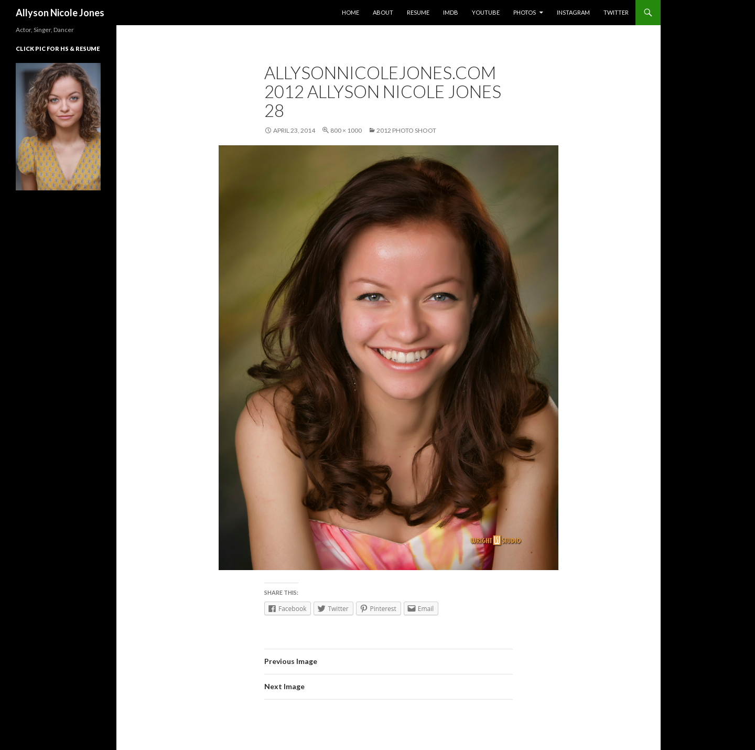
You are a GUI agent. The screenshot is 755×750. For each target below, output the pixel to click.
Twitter (616, 12)
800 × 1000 (346, 130)
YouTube (486, 12)
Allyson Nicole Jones (60, 12)
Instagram (573, 12)
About (383, 12)
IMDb (450, 12)
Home (350, 12)
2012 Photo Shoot (406, 130)
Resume (418, 12)
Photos (524, 12)
